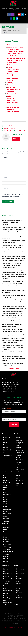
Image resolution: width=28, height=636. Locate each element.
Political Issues (5, 570)
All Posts (16, 139)
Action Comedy (12, 103)
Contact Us (20, 627)
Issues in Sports (18, 456)
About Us (17, 565)
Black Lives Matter (6, 439)
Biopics (9, 85)
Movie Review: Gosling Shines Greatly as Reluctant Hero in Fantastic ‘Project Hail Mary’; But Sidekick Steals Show (13, 259)
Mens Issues (20, 481)
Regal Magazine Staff (19, 593)
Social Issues (7, 603)
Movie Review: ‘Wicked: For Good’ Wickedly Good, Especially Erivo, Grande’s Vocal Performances (12, 320)
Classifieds (14, 631)
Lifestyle (17, 472)
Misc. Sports (19, 460)
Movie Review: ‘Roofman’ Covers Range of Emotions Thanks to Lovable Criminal (13, 359)
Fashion (18, 476)
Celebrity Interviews (6, 482)
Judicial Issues (5, 585)
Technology (7, 547)
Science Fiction (12, 94)
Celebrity (6, 442)
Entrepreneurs (7, 532)
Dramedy (10, 76)
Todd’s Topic (7, 455)
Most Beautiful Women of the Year (6, 500)
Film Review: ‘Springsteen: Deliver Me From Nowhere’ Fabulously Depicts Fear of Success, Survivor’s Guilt (13, 340)
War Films (10, 109)
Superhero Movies (13, 105)
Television (6, 521)
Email (6, 416)
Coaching (19, 445)
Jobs (4, 534)
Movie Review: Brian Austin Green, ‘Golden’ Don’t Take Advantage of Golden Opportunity (12, 252)
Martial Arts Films (13, 107)
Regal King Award (6, 599)
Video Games (20, 470)
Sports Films (11, 87)
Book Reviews (7, 574)
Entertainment (11, 30)
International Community (7, 580)
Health (18, 478)
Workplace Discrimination (8, 550)
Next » (18, 369)
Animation (10, 98)
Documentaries (12, 78)
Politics (5, 445)
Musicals (10, 80)
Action (9, 65)
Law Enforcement (7, 590)
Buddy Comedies (13, 112)
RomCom (22, 130)
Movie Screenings (19, 577)
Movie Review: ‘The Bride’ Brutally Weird (14, 270)
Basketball (19, 440)
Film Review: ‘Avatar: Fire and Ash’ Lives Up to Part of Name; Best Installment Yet (14, 302)
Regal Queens (6, 605)
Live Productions (7, 494)
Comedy (10, 83)
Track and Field (19, 466)
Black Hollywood (6, 477)
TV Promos (19, 597)
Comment (5, 157)
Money (5, 537)
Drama (9, 67)
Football (18, 448)
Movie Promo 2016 (20, 570)
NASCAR (18, 462)
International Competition (20, 451)
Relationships (20, 483)
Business (5, 523)
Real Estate (7, 544)
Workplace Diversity (6, 555)
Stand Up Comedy (6, 517)
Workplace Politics (6, 560)
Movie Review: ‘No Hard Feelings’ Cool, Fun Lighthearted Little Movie (15, 49)
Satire (9, 96)
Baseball (18, 438)
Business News (6, 528)
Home (4, 30)
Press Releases (18, 582)
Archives (17, 605)
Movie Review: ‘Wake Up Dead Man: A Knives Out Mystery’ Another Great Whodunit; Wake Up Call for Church (13, 313)
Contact (5, 379)
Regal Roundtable (7, 513)
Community (6, 565)
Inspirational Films (13, 89)
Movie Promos (20, 574)
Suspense (10, 92)
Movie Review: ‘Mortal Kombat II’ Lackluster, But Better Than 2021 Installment (12, 223)
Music (5, 506)
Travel (17, 486)
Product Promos (18, 587)
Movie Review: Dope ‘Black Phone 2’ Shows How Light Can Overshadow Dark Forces (12, 347)
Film (18, 30)
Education (6, 576)
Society (5, 452)
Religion (5, 447)
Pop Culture (7, 509)
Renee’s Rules (7, 450)
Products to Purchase (7, 541)
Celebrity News (6, 486)
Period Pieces (11, 100)
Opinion (4, 434)
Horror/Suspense (13, 69)
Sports (16, 434)
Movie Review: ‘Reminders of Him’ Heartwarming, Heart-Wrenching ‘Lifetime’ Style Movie (12, 265)
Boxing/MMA (20, 443)
